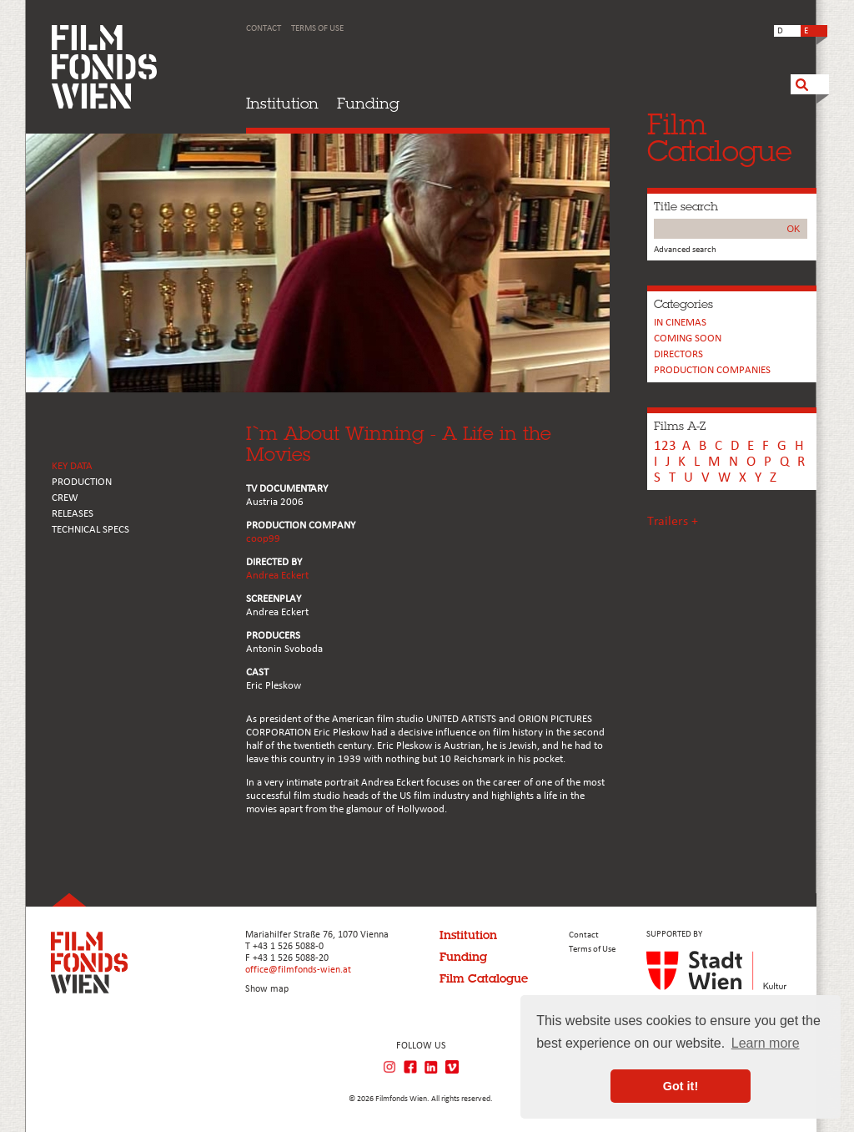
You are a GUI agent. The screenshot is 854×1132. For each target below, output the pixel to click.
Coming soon (687, 338)
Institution (282, 103)
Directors (678, 354)
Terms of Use (317, 28)
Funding (368, 103)
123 (665, 446)
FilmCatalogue (719, 137)
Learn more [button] (765, 1043)
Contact (263, 28)
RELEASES (72, 513)
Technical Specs (90, 529)
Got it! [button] (680, 1086)
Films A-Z (680, 425)
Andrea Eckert (277, 575)
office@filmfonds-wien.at (298, 970)
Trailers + (672, 521)
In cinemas (680, 322)
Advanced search (685, 250)
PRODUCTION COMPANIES (712, 370)
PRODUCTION (82, 482)
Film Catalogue (484, 978)
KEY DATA (72, 466)
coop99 (263, 538)
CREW (65, 498)
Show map (267, 989)
